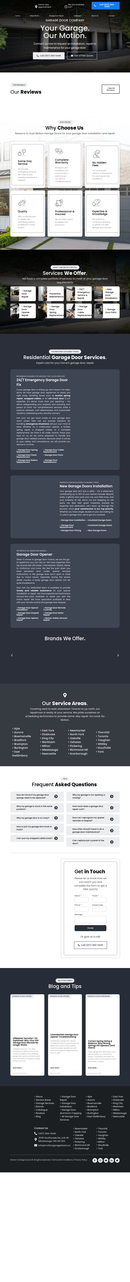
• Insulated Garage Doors (99, 520)
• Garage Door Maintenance (50, 461)
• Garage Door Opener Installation (27, 608)
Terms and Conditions (62, 1160)
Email (95, 896)
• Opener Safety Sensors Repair (55, 619)
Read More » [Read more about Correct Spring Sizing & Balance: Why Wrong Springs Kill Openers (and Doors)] (93, 1068)
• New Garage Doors (96, 530)
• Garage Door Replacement (67, 526)
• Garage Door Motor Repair (53, 614)
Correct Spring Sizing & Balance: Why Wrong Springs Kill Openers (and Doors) (101, 1045)
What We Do (34, 16)
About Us (95, 16)
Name (77, 896)
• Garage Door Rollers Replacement (27, 461)
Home (17, 16)
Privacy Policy (80, 1160)
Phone (78, 905)
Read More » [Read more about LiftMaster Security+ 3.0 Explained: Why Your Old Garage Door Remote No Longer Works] (17, 1068)
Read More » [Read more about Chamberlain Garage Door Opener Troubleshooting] (55, 1068)
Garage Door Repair (56, 16)
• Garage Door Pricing (70, 530)
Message (79, 915)
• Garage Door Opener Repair (27, 619)
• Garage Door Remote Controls (54, 608)
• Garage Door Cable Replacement (53, 450)
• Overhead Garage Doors (99, 525)
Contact (112, 16)
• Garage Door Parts (53, 455)
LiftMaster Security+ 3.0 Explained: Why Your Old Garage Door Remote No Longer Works (25, 1042)
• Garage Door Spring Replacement (27, 450)
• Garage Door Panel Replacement (27, 456)
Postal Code (97, 905)
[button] (11, 655)
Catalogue (77, 16)
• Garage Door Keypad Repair (28, 614)
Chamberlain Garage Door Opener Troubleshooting (65, 1036)
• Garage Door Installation (72, 520)
